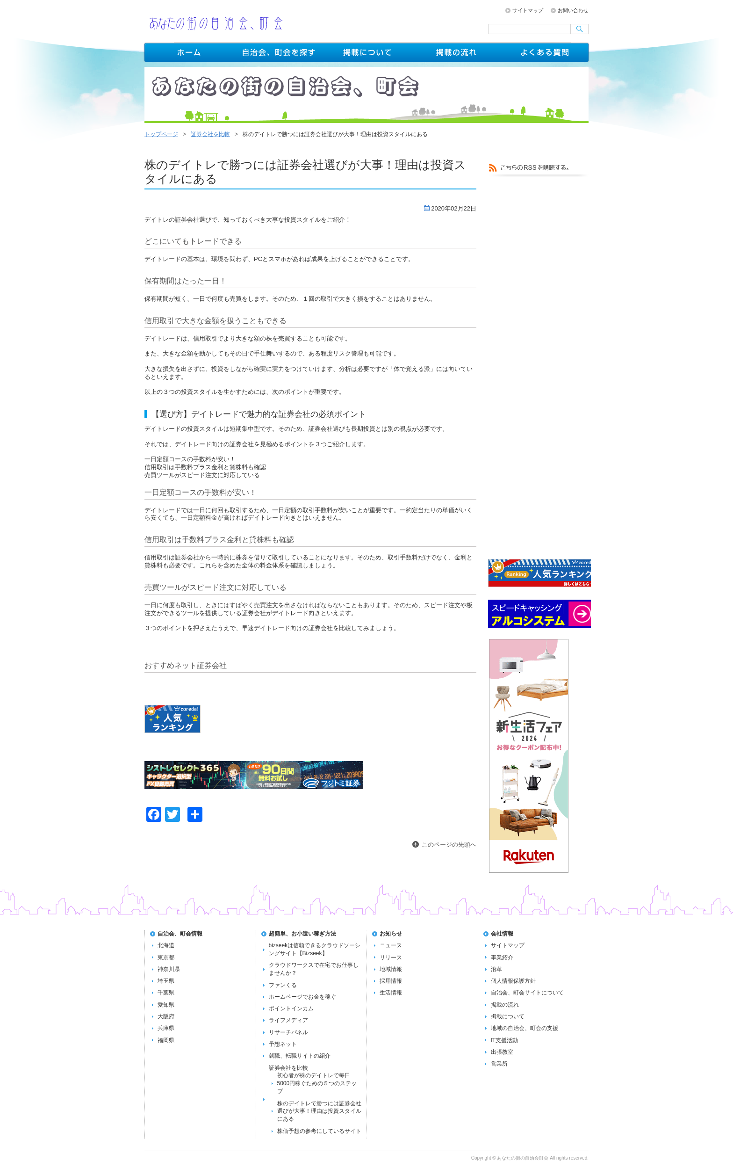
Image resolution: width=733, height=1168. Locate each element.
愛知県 (166, 1004)
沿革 (496, 969)
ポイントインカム (291, 1008)
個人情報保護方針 (513, 981)
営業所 (499, 1063)
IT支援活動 (504, 1040)
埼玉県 (166, 981)
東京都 (166, 957)
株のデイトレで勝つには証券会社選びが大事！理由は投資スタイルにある (319, 1111)
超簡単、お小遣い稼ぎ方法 (302, 933)
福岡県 (166, 1040)
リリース (391, 957)
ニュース (391, 945)
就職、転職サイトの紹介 (300, 1055)
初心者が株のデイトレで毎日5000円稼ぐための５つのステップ (317, 1083)
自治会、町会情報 (180, 933)
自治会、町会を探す (278, 52)
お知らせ (391, 933)
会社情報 (502, 933)
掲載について (367, 52)
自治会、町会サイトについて (527, 992)
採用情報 (391, 981)
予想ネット (283, 1044)
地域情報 (391, 969)
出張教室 (502, 1052)
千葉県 (166, 992)
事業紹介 (502, 957)
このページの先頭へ (449, 844)
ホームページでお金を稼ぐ (302, 997)
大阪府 (166, 1016)
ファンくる (283, 985)
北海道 (166, 945)
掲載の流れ (456, 52)
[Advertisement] (538, 407)
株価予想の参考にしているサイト (319, 1131)
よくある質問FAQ (545, 52)
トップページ (189, 52)
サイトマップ (527, 10)
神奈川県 (169, 969)
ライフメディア (288, 1020)
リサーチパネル (288, 1032)
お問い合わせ (573, 10)
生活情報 (391, 992)
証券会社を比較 (210, 134)
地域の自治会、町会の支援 (524, 1028)
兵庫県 (166, 1028)
